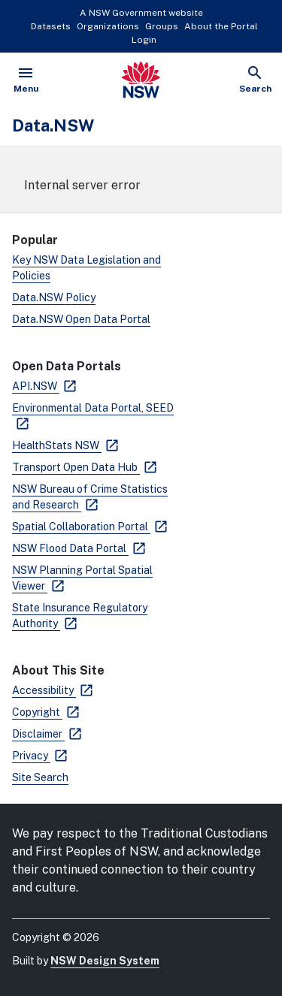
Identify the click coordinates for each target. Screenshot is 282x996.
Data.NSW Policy (54, 297)
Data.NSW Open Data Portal (81, 319)
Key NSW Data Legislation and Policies (86, 268)
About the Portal (221, 26)
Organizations (108, 26)
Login (144, 40)
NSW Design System (104, 961)
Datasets (51, 26)
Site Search (40, 777)
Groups (161, 26)
